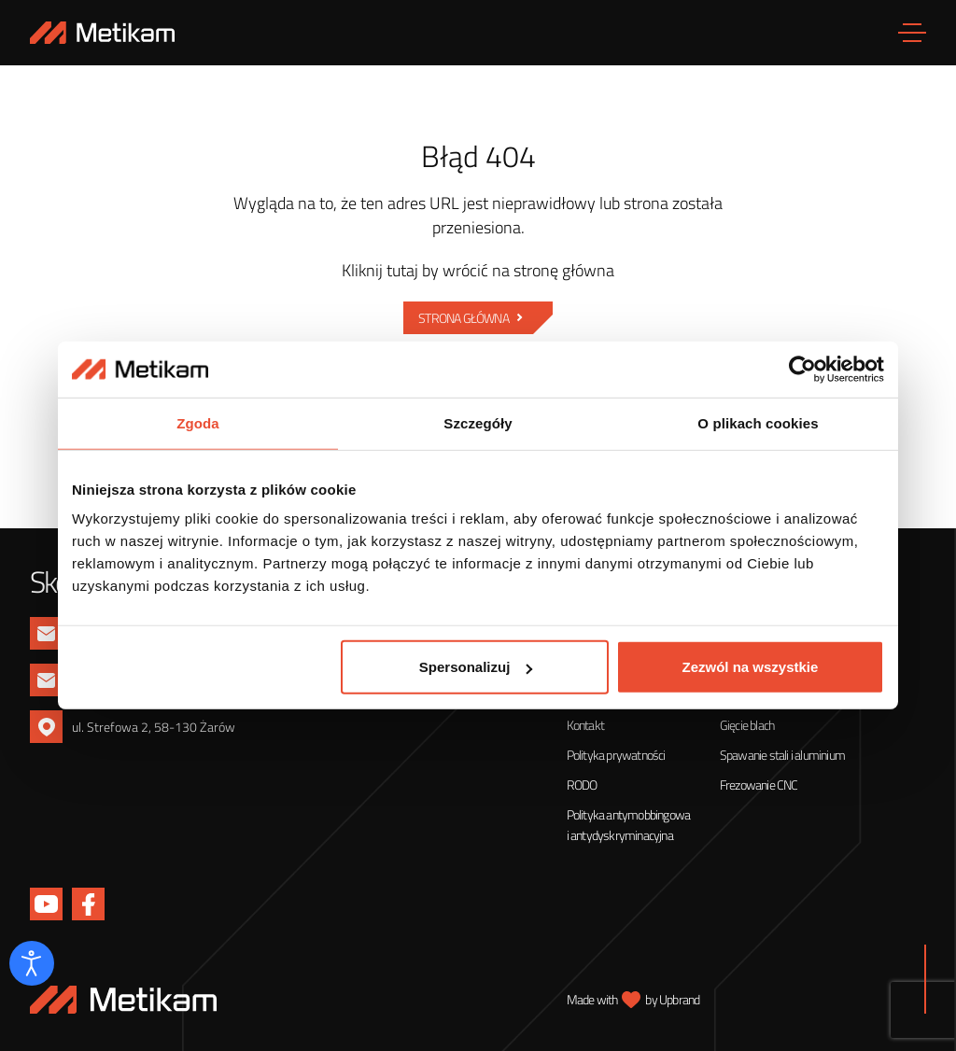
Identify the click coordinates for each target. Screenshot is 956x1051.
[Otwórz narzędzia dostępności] (31, 963)
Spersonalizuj (476, 667)
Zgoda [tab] (197, 423)
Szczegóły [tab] (477, 423)
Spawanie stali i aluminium (782, 754)
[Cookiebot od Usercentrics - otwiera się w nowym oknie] (802, 370)
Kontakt (585, 725)
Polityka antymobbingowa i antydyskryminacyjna (629, 825)
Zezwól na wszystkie (750, 667)
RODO (582, 784)
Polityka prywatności (616, 754)
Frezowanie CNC (759, 784)
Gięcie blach (747, 725)
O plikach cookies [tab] (757, 423)
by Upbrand (672, 999)
